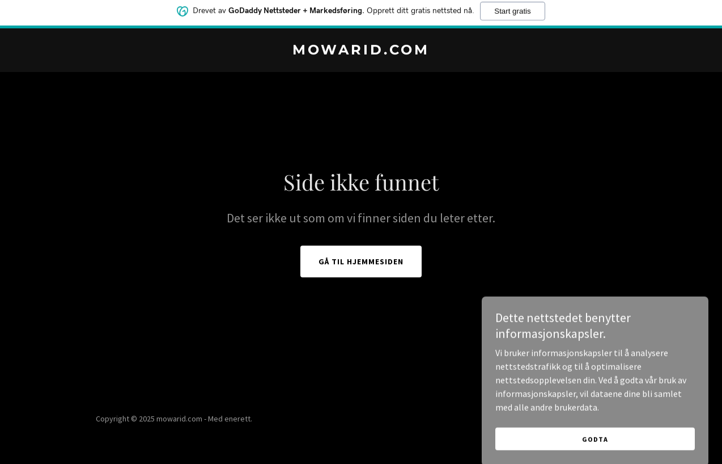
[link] (361, 51)
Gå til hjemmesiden (361, 261)
